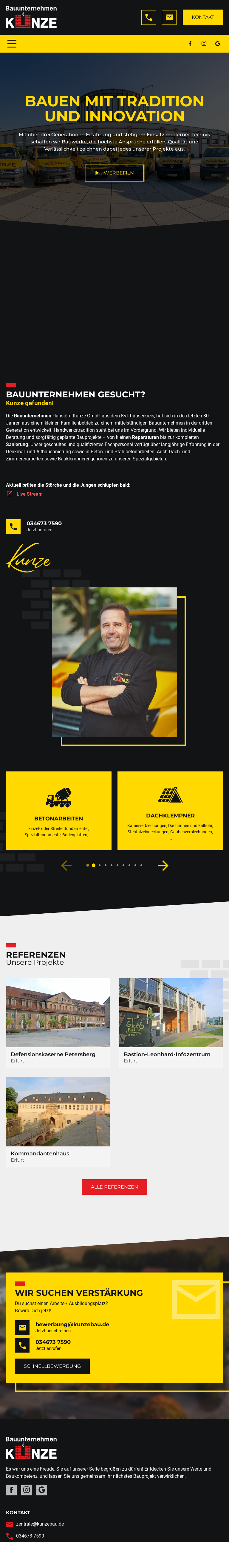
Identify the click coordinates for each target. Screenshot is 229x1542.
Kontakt (203, 17)
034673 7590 (44, 523)
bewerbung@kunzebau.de (72, 1324)
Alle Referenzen (114, 1187)
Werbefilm (114, 173)
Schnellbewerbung (52, 1366)
